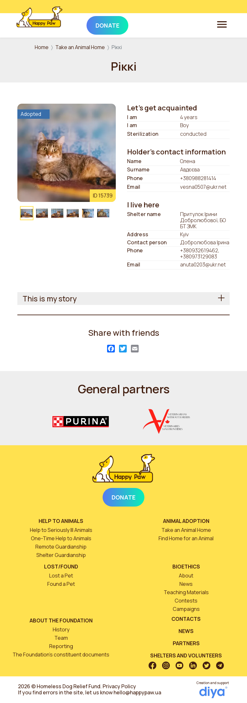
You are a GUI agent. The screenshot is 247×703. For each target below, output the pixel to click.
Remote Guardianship (61, 546)
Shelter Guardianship (61, 555)
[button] (66, 152)
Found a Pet (61, 583)
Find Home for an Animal (186, 538)
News (186, 583)
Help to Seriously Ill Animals (61, 530)
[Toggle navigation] (222, 24)
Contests (186, 600)
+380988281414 (198, 178)
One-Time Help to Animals (61, 538)
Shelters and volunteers (186, 655)
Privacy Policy (119, 686)
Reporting (61, 646)
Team (61, 637)
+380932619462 (199, 250)
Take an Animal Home (80, 47)
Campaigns (186, 608)
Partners (186, 643)
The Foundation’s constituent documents (61, 654)
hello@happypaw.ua (137, 692)
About (186, 575)
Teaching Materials (186, 592)
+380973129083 (198, 256)
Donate (123, 497)
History (61, 629)
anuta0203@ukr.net (203, 264)
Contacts (186, 619)
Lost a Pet (61, 575)
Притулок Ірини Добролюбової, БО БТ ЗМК (203, 220)
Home (42, 47)
